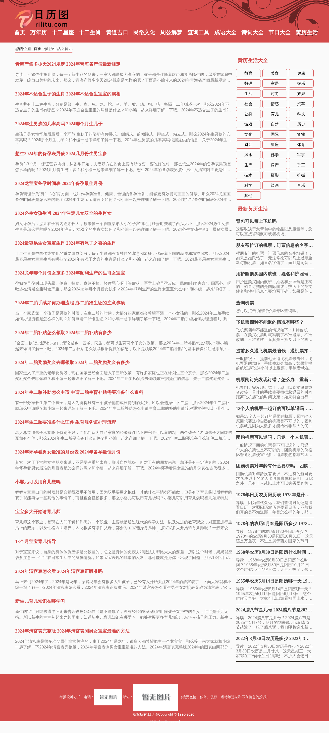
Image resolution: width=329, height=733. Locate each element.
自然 (275, 124)
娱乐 (301, 83)
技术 (248, 175)
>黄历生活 (52, 48)
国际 (275, 134)
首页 (19, 32)
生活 (248, 94)
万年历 (38, 32)
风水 (248, 155)
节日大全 (280, 32)
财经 (248, 144)
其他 (248, 195)
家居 (275, 83)
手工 (301, 165)
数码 (248, 83)
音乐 (301, 185)
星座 (275, 144)
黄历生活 (307, 32)
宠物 (301, 134)
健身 (248, 114)
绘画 (275, 185)
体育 (301, 144)
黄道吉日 (117, 32)
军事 (301, 155)
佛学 (275, 155)
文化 (248, 134)
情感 (275, 104)
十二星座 (63, 32)
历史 (301, 124)
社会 (248, 104)
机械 (301, 175)
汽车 (301, 104)
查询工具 (198, 32)
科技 (301, 114)
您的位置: (24, 48)
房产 (275, 165)
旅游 (301, 94)
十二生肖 (90, 32)
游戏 (248, 124)
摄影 (275, 175)
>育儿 (67, 48)
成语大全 (225, 32)
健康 (301, 73)
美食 (275, 73)
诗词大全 (252, 32)
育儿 (275, 114)
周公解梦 (171, 32)
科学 (248, 185)
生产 (248, 165)
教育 (248, 73)
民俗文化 (144, 32)
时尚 (275, 94)
